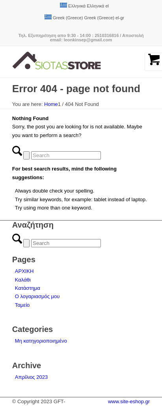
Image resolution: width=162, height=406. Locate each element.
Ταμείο (22, 305)
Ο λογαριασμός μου (37, 296)
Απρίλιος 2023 (31, 377)
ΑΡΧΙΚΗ (24, 271)
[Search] (66, 155)
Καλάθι (23, 280)
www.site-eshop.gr (129, 401)
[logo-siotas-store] (67, 62)
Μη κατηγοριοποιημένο (41, 341)
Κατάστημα (27, 288)
